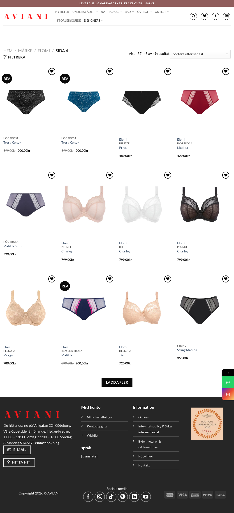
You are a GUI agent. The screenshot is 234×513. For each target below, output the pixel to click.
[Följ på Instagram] (100, 497)
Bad (129, 11)
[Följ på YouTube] (146, 497)
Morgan (8, 355)
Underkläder (85, 11)
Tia (121, 355)
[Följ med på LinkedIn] (134, 497)
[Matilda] (204, 101)
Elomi (44, 50)
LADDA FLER (117, 382)
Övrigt (144, 11)
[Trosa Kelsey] (30, 101)
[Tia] (146, 308)
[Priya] (146, 101)
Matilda (182, 147)
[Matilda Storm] (30, 204)
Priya (123, 147)
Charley (66, 251)
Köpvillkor (145, 456)
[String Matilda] (204, 308)
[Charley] (88, 204)
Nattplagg (111, 11)
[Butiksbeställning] (200, 54)
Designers (93, 21)
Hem (8, 50)
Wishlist (92, 435)
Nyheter (62, 12)
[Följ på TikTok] (111, 497)
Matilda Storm (13, 246)
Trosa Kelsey (12, 142)
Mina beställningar (100, 417)
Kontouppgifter (98, 426)
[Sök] (193, 16)
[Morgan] (30, 308)
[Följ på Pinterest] (123, 497)
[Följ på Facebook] (88, 497)
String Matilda (187, 350)
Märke (25, 50)
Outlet (162, 11)
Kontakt (144, 465)
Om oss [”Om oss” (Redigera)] (143, 417)
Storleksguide (69, 20)
